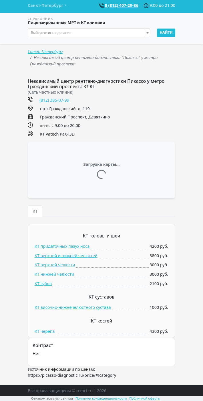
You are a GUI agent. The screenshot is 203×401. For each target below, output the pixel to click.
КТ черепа (45, 331)
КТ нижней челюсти (54, 274)
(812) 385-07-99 (54, 100)
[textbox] (87, 32)
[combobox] (89, 33)
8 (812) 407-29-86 (121, 5)
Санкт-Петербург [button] (45, 5)
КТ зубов (43, 283)
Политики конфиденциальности (101, 398)
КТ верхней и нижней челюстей (66, 255)
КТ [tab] (35, 211)
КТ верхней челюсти (55, 264)
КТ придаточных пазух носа (62, 246)
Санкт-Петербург (45, 51)
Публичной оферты (144, 398)
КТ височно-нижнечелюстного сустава (73, 307)
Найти (166, 32)
